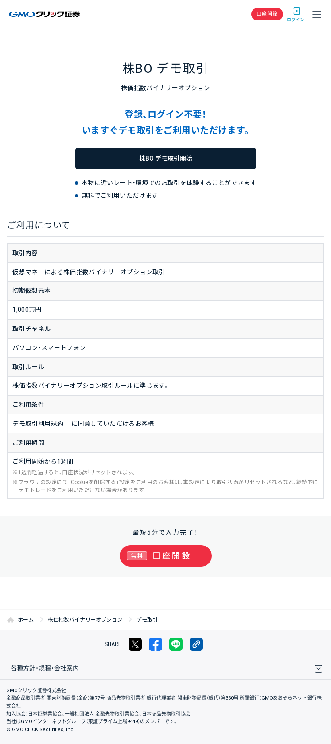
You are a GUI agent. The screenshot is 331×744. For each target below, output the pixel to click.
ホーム (26, 620)
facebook (155, 644)
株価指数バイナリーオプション (85, 620)
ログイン (295, 14)
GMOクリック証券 (45, 14)
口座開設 (267, 14)
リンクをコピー (196, 644)
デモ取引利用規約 (37, 423)
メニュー (316, 14)
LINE (176, 644)
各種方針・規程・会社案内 (45, 668)
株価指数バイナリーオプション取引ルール (72, 385)
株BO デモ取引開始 (165, 158)
